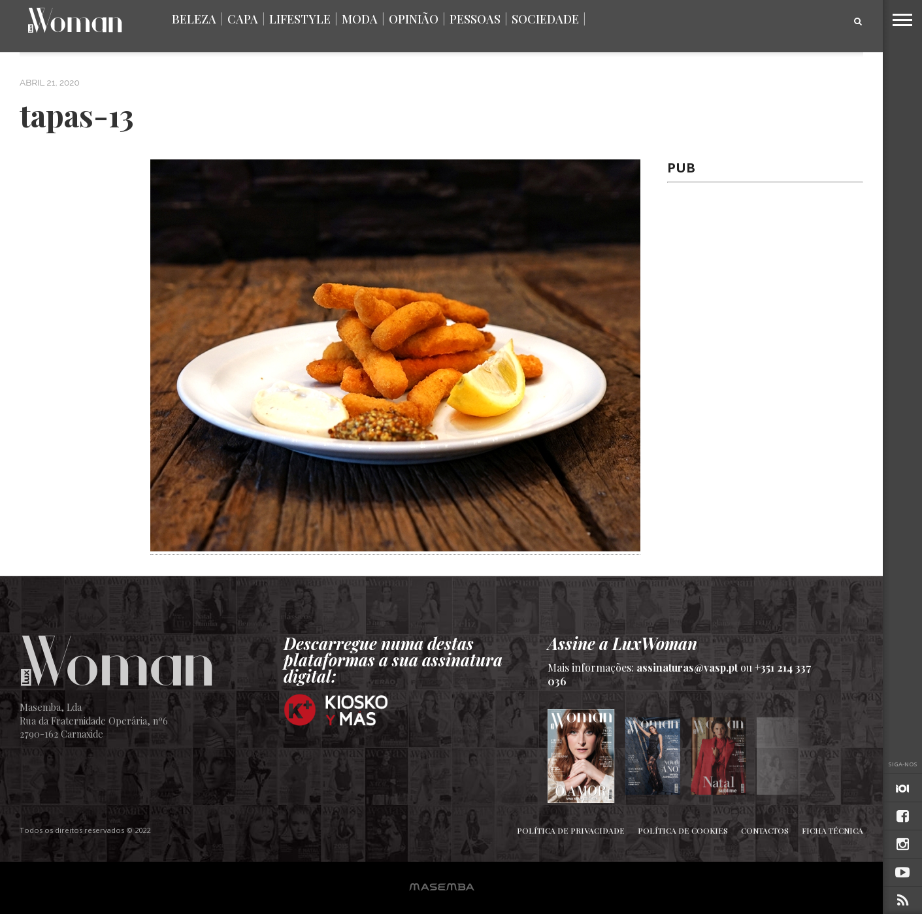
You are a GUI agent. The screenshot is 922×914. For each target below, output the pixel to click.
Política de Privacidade (571, 830)
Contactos (765, 830)
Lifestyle (300, 19)
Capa (242, 19)
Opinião (413, 19)
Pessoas (475, 19)
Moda (360, 19)
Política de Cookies (683, 830)
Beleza (194, 19)
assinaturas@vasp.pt (687, 667)
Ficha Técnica (832, 830)
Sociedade (545, 19)
